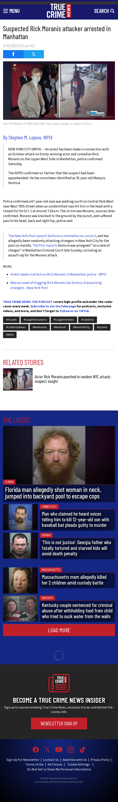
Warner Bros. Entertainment (68, 782)
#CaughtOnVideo (64, 320)
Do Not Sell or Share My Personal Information (59, 769)
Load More (59, 630)
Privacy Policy (100, 760)
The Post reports (44, 245)
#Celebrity (87, 320)
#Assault (11, 320)
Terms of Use (35, 764)
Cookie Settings (79, 764)
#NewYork (60, 327)
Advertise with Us (74, 760)
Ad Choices (55, 764)
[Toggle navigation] (11, 11)
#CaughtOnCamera (35, 320)
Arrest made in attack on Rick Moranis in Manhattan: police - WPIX (58, 274)
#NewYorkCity (81, 327)
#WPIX (9, 335)
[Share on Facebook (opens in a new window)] (13, 54)
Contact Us (51, 760)
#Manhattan (40, 327)
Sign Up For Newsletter (23, 760)
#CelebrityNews (16, 327)
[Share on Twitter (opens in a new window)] (33, 54)
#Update (102, 327)
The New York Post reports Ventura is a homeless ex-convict (52, 236)
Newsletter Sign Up (59, 723)
